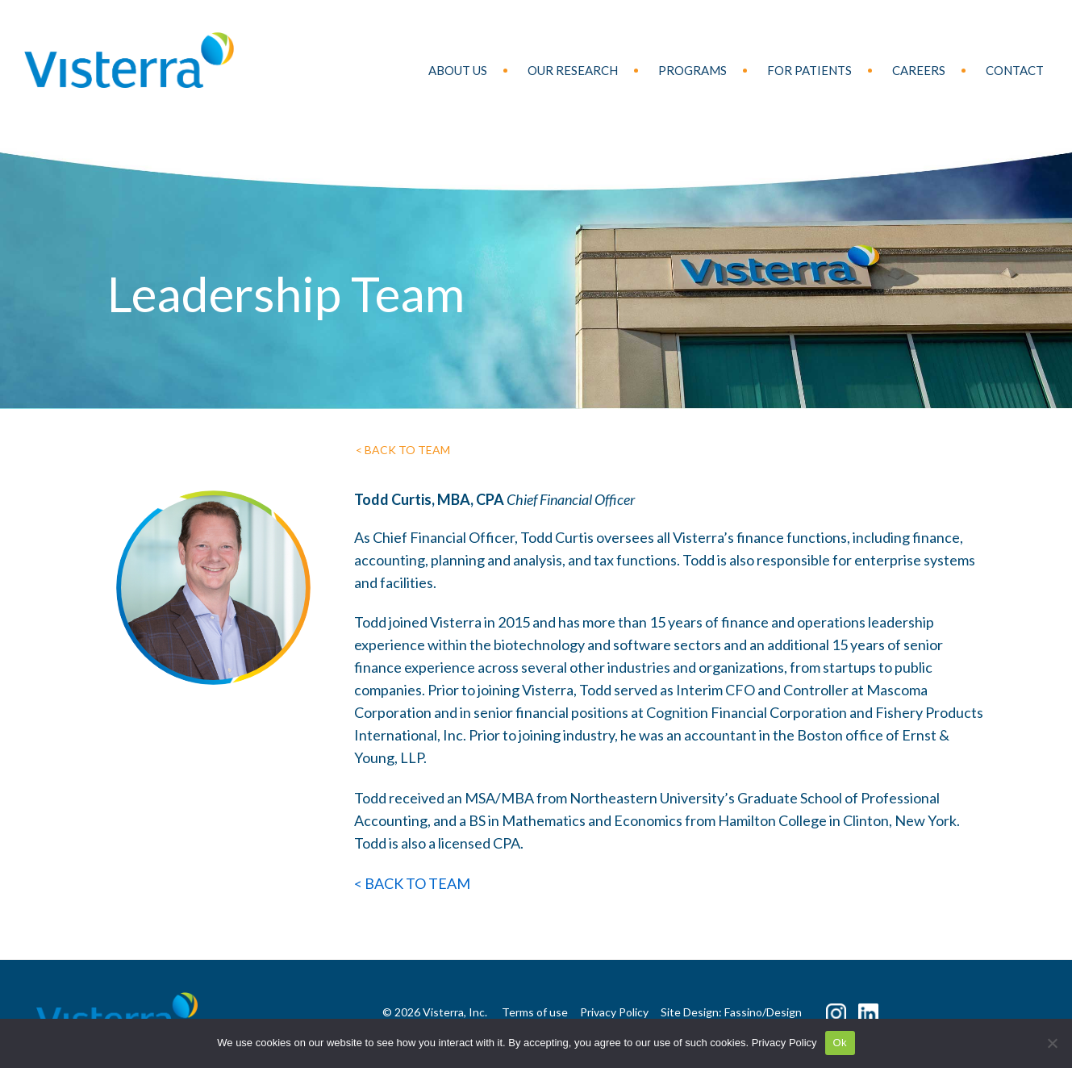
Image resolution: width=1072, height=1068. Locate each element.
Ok (840, 1043)
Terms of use (535, 1012)
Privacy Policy (784, 1043)
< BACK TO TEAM (403, 450)
